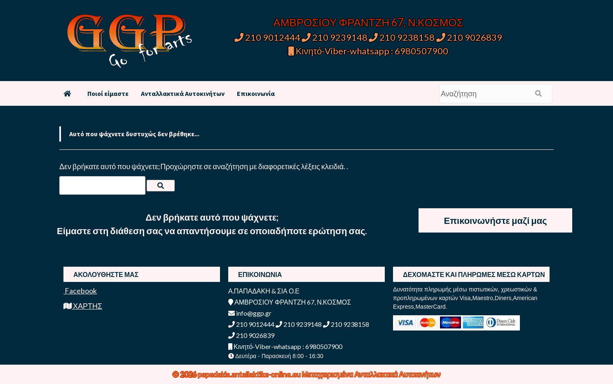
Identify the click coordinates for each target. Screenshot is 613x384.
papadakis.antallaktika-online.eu (250, 374)
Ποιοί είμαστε (108, 93)
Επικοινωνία (256, 93)
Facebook (80, 290)
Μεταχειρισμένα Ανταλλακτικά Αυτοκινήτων (371, 374)
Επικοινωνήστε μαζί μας (495, 220)
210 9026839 (469, 37)
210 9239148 (334, 37)
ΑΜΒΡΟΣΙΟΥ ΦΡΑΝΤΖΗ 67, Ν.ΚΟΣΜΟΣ (368, 22)
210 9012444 (267, 37)
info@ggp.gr (249, 313)
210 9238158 (402, 37)
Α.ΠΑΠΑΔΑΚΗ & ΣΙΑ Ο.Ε (263, 291)
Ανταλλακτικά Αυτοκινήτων (183, 93)
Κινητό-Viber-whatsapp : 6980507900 (368, 50)
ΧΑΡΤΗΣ (82, 305)
